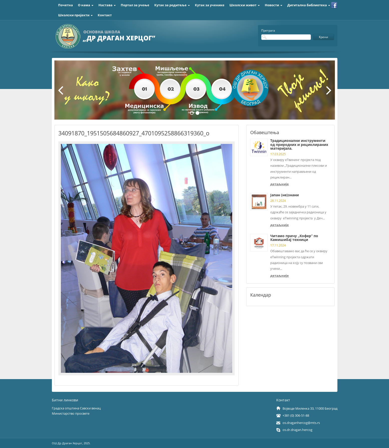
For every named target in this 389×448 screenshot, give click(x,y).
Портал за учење (135, 5)
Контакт (105, 15)
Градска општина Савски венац (76, 408)
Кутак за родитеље (172, 5)
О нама (85, 5)
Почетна (65, 5)
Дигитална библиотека (308, 5)
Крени (323, 37)
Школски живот (244, 5)
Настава (107, 5)
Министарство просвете (70, 413)
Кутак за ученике (209, 5)
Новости (273, 5)
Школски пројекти (75, 15)
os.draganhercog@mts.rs (301, 422)
